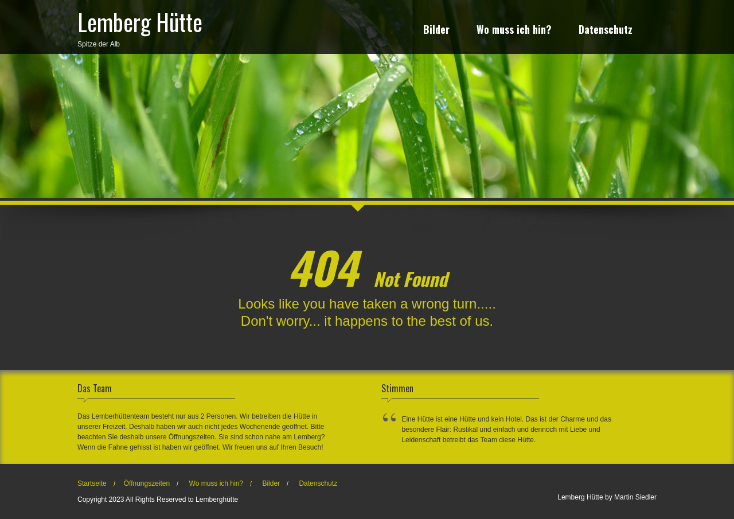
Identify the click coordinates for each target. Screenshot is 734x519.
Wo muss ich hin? (514, 31)
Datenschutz (606, 31)
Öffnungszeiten (147, 483)
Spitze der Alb (139, 26)
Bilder (436, 31)
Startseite (92, 483)
